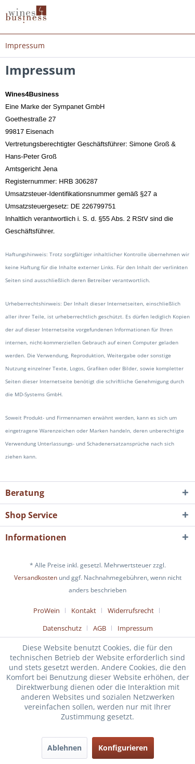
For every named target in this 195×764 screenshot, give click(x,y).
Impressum (135, 628)
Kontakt (83, 610)
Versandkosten (35, 577)
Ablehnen (64, 748)
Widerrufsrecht (131, 610)
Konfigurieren (123, 748)
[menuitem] (25, 45)
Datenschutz (62, 628)
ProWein (46, 610)
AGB (99, 628)
